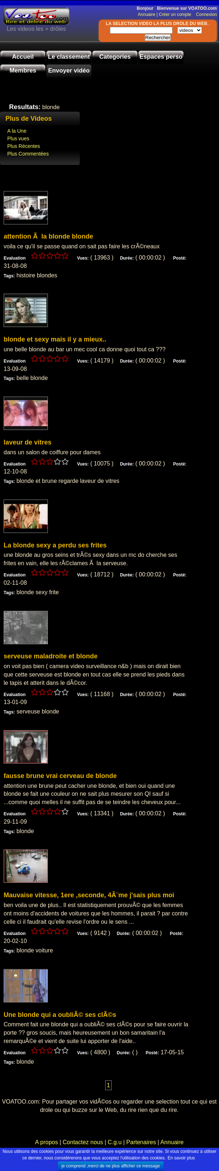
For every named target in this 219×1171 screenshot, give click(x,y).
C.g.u (114, 1142)
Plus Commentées (28, 154)
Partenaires (141, 1142)
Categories (115, 56)
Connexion (205, 14)
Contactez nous (82, 1142)
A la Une (16, 131)
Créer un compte (176, 14)
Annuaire (146, 14)
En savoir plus (181, 1157)
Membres (22, 70)
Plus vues (18, 138)
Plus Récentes (23, 146)
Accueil (23, 56)
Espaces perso (161, 56)
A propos (47, 1142)
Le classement (69, 56)
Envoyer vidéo (69, 70)
